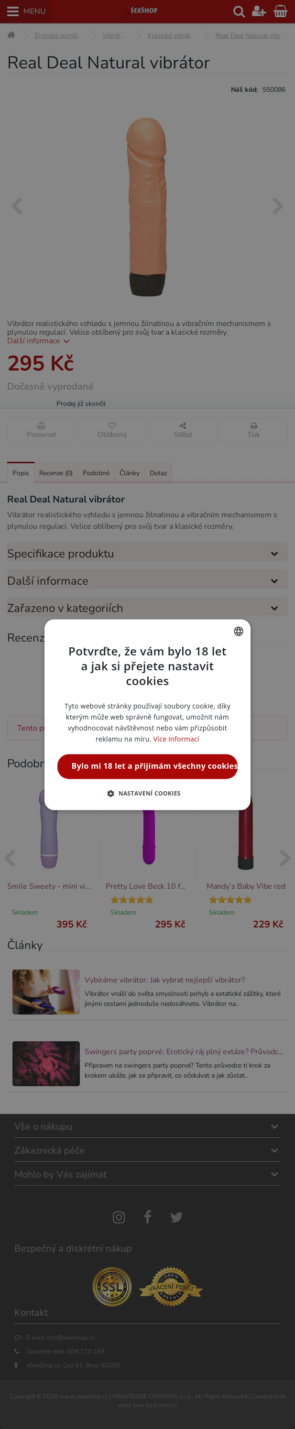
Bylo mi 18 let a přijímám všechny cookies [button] (155, 766)
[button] (147, 793)
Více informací (176, 739)
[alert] (147, 714)
